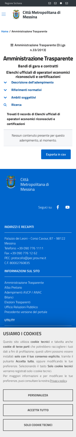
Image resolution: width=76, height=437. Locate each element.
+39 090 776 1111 (30, 248)
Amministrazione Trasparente (24, 282)
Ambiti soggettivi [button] (23, 97)
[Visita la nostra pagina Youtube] (67, 207)
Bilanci (8, 297)
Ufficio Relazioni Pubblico (21, 306)
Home (4, 31)
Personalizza (38, 395)
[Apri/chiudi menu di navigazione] (3, 14)
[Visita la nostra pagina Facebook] (58, 207)
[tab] (38, 82)
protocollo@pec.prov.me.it (28, 257)
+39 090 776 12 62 (23, 253)
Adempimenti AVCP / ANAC (23, 292)
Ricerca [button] (16, 104)
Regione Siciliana (13, 3)
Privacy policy (58, 380)
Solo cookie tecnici (38, 425)
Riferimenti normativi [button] (26, 89)
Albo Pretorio (13, 287)
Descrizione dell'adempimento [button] (32, 82)
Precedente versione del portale (25, 311)
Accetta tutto (38, 410)
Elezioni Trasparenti (17, 302)
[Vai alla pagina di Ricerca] (68, 14)
